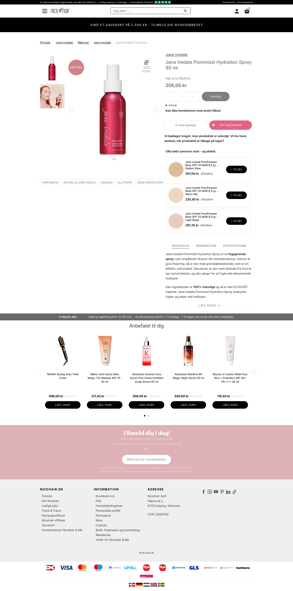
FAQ (98, 501)
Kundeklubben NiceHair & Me (62, 530)
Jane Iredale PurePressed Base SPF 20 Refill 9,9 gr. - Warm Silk (201, 191)
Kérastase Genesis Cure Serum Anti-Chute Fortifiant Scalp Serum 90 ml (146, 378)
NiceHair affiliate (53, 520)
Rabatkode (103, 535)
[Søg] (150, 10)
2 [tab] (148, 416)
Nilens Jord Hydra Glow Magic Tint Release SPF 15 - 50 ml (105, 378)
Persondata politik (108, 510)
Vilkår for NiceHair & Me (112, 540)
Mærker (83, 42)
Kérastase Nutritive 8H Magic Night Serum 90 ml (188, 376)
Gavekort (48, 525)
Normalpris (103, 515)
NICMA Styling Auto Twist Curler (63, 376)
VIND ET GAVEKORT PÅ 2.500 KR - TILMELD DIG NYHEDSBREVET (146, 25)
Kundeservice (229, 2)
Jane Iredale (64, 42)
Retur (99, 520)
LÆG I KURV (62, 404)
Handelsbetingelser (109, 506)
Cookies (101, 525)
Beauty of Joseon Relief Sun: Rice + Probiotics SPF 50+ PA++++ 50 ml (230, 378)
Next (156, 110)
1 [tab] (145, 416)
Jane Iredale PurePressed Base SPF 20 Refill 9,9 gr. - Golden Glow (201, 165)
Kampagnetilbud (53, 515)
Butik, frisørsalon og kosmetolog (118, 530)
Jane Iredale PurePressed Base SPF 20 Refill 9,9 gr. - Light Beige (201, 216)
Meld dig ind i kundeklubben (146, 459)
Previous (72, 110)
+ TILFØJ (236, 169)
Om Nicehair (50, 501)
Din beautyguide (245, 2)
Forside (45, 42)
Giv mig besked (230, 125)
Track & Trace (51, 510)
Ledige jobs (50, 506)
